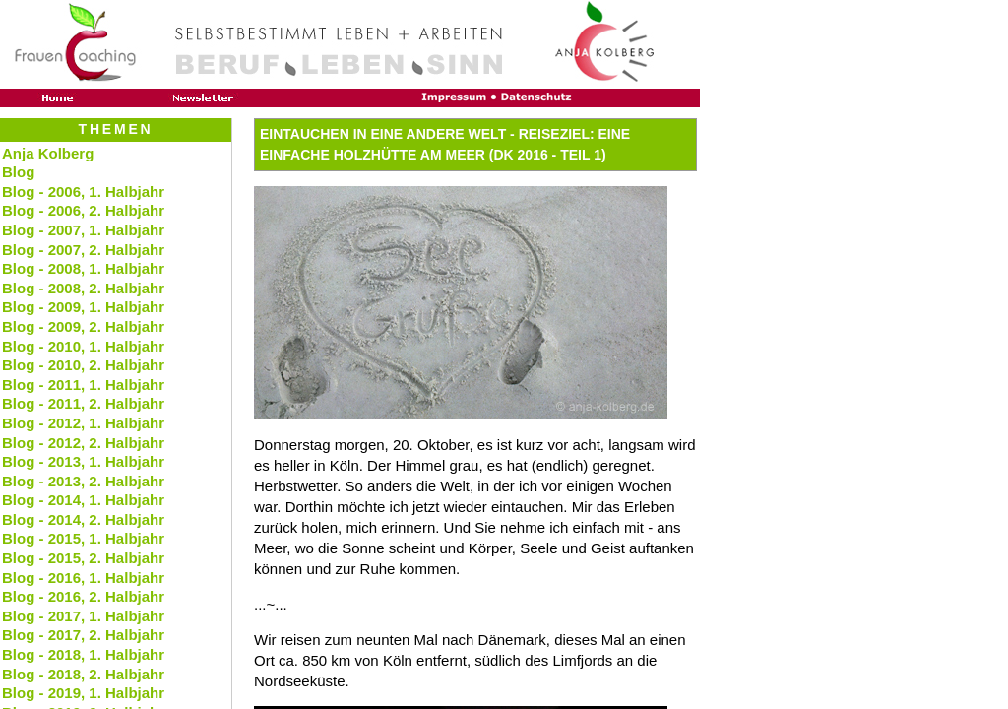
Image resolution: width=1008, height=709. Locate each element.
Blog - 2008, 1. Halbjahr (83, 268)
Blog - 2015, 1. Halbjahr (83, 538)
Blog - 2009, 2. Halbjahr (83, 326)
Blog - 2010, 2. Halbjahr (83, 364)
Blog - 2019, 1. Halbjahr (83, 692)
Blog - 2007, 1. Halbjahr (83, 230)
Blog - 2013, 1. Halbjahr (83, 461)
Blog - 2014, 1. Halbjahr (83, 499)
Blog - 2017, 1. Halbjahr (83, 616)
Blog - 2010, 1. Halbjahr (83, 346)
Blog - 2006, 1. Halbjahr (83, 191)
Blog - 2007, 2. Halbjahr (83, 249)
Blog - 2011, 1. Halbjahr (83, 384)
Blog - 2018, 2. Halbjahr (83, 674)
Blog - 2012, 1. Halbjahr (83, 423)
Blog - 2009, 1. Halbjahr (83, 306)
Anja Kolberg (48, 153)
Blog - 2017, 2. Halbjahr (83, 634)
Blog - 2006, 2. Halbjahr (83, 210)
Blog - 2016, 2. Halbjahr (83, 596)
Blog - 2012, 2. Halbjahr (83, 442)
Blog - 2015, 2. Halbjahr (83, 557)
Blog (18, 171)
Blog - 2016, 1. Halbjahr (83, 577)
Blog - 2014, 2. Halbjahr (83, 519)
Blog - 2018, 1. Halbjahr (83, 654)
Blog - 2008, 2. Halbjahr (83, 288)
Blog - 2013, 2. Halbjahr (83, 481)
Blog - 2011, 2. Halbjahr (83, 403)
